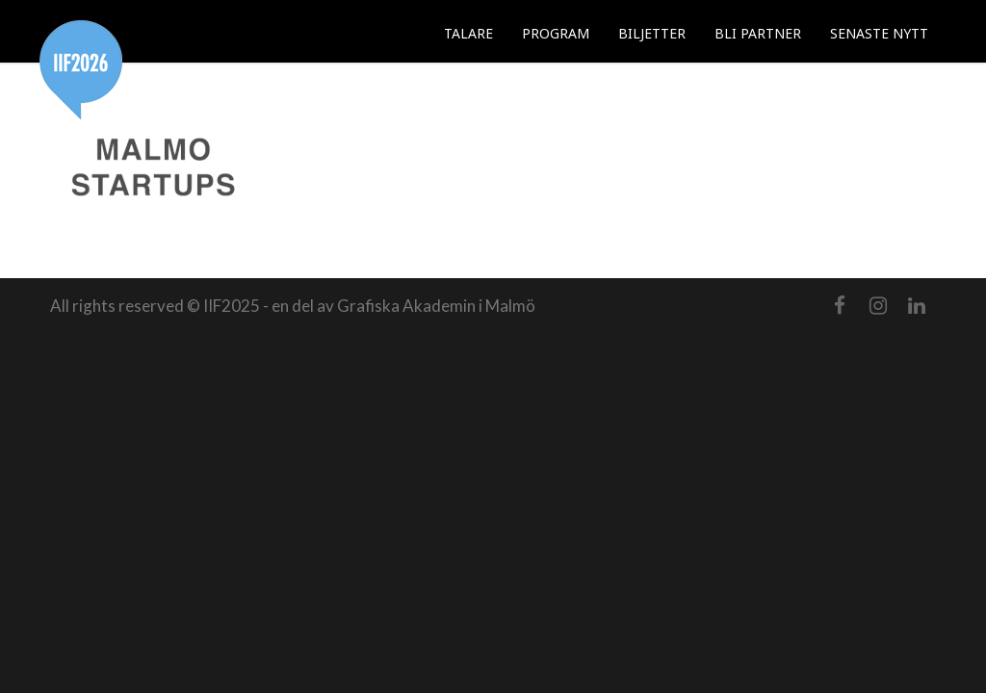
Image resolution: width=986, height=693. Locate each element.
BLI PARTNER (757, 33)
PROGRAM (555, 33)
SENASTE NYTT (879, 33)
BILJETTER (652, 33)
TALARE (468, 33)
